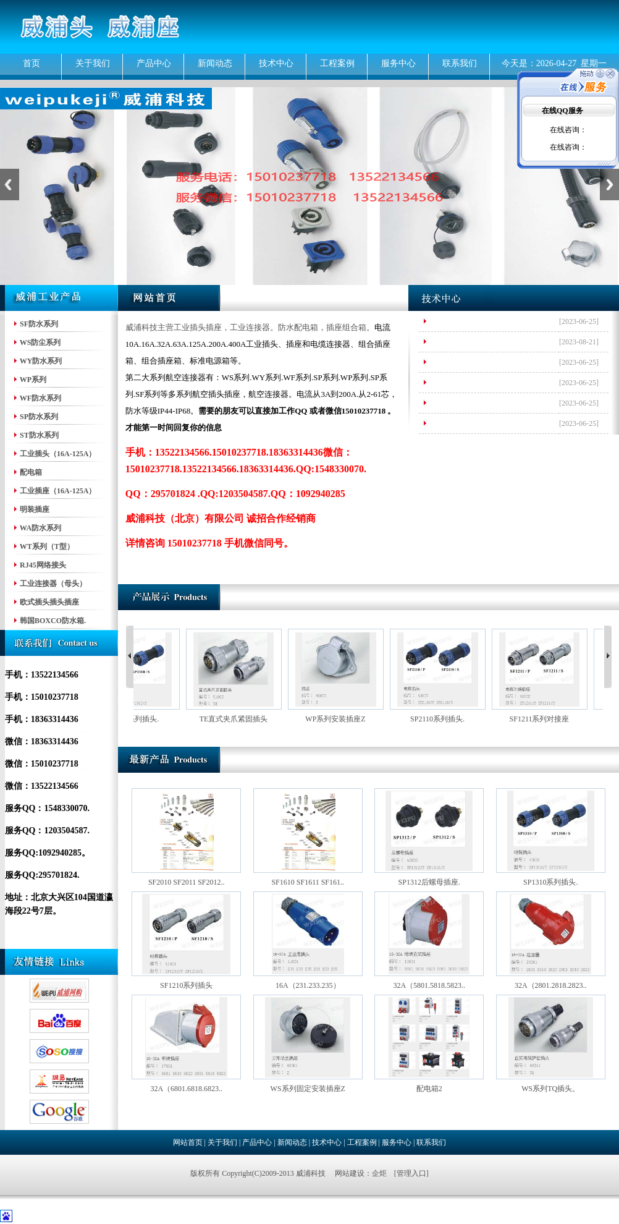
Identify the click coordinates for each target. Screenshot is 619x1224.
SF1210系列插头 (186, 985)
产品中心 (154, 63)
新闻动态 (215, 63)
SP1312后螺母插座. (429, 882)
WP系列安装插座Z (342, 719)
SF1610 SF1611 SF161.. (307, 882)
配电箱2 (429, 1088)
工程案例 (337, 63)
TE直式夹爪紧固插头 (240, 719)
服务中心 (398, 63)
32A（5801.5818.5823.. (429, 985)
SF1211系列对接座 (546, 719)
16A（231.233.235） (308, 985)
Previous (9, 184)
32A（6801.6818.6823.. (186, 1088)
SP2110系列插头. (444, 719)
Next (609, 184)
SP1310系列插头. (138, 719)
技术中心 (276, 63)
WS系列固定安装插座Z (308, 1088)
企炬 (379, 1173)
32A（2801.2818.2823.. (551, 985)
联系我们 (459, 63)
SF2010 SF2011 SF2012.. (186, 882)
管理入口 (411, 1173)
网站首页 (188, 1142)
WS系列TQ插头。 (550, 1088)
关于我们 (92, 63)
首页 (31, 63)
